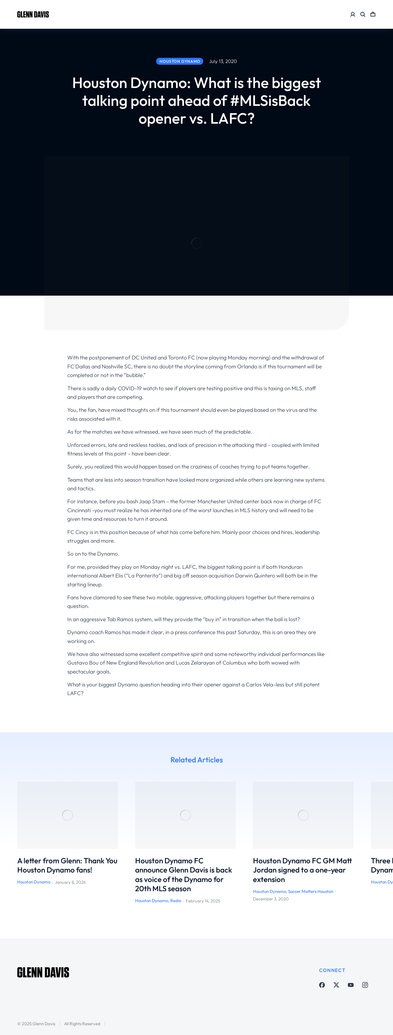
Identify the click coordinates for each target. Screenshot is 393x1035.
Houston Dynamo (33, 882)
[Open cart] (373, 14)
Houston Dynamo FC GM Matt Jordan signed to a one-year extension (302, 870)
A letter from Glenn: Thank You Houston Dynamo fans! (67, 865)
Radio (175, 900)
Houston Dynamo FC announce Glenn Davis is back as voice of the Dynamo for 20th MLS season (183, 875)
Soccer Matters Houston (310, 891)
